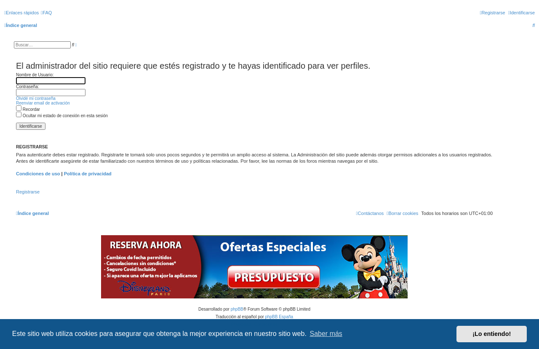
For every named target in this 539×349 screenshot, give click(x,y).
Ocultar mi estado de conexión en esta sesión (62, 115)
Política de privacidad (88, 173)
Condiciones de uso (38, 173)
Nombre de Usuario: (34, 74)
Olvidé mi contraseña (36, 98)
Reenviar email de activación (43, 103)
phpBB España (279, 316)
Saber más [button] (326, 333)
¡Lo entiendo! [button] (491, 333)
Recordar (28, 109)
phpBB (237, 309)
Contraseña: (27, 86)
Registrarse (28, 191)
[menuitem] (46, 12)
